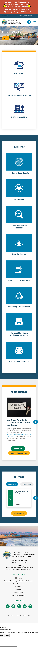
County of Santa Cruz (26, 16)
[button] (36, 7)
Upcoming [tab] (12, 484)
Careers (18, 587)
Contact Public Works (18, 584)
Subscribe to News (19, 453)
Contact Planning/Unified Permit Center (18, 581)
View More (18, 448)
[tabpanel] (19, 35)
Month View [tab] (27, 484)
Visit (6, 38)
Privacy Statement (18, 596)
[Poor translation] (7, 635)
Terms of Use (18, 593)
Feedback (18, 590)
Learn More (19, 69)
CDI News (18, 578)
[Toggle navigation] (35, 22)
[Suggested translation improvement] (26, 638)
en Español (5, 16)
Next (35, 422)
